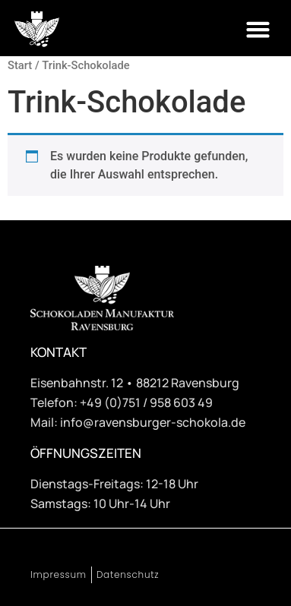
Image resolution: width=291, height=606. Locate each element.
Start (20, 65)
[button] (258, 30)
